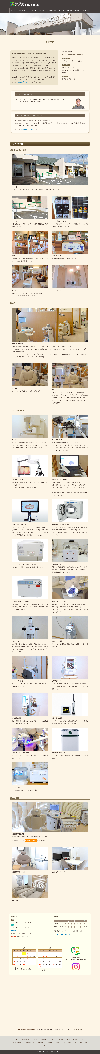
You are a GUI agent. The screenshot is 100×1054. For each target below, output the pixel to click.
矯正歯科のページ (30, 840)
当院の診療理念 (22, 82)
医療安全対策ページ (27, 129)
